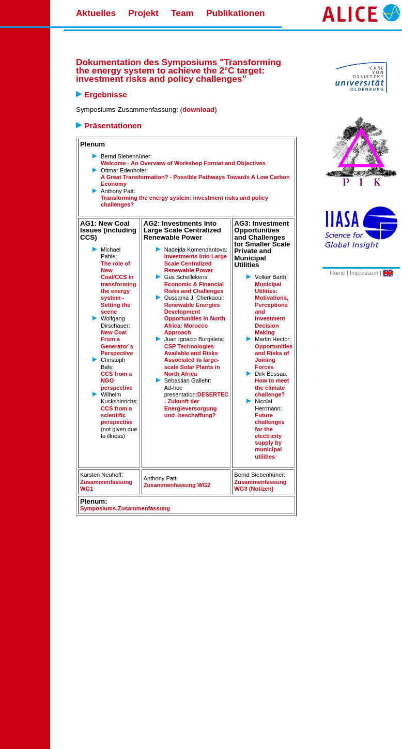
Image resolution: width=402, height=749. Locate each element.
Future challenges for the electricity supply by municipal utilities (269, 436)
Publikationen (235, 13)
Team (182, 13)
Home (337, 273)
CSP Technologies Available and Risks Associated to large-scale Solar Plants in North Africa (192, 360)
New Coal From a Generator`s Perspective (117, 342)
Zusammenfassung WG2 (177, 485)
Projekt (143, 13)
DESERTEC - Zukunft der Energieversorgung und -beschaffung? (196, 404)
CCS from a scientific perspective (117, 415)
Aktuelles (96, 13)
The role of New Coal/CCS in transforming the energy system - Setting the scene (118, 287)
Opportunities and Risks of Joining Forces (273, 356)
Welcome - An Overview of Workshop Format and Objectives (183, 163)
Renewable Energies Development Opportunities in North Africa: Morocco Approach (195, 318)
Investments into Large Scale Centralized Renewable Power (195, 263)
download (198, 109)
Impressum (364, 273)
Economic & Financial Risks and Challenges (194, 287)
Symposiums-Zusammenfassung (125, 508)
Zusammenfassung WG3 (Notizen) (260, 485)
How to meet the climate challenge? (272, 387)
